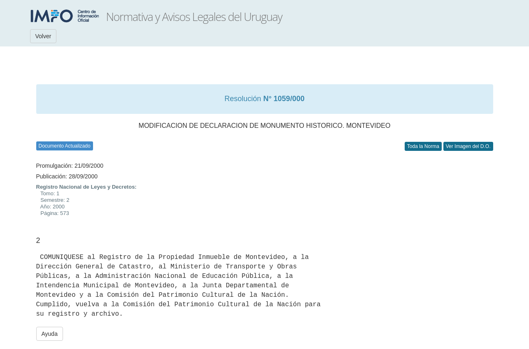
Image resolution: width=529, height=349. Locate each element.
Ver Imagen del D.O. (468, 146)
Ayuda (50, 334)
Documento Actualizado (65, 146)
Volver (43, 36)
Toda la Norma (423, 146)
